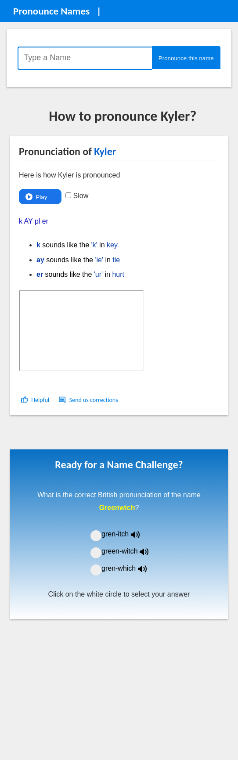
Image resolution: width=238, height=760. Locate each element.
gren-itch (126, 534)
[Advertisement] (81, 435)
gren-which (129, 568)
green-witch (130, 551)
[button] (36, 400)
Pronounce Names (51, 11)
